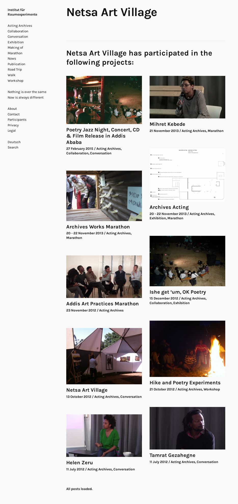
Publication (16, 64)
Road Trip (15, 69)
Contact (14, 114)
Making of (15, 47)
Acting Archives (20, 26)
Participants (17, 119)
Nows (12, 58)
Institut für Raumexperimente (22, 12)
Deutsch (14, 142)
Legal (12, 130)
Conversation (18, 36)
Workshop (15, 81)
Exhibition (16, 42)
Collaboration (18, 31)
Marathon (15, 53)
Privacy (13, 125)
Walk (12, 75)
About (12, 109)
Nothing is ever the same (27, 92)
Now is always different (26, 97)
